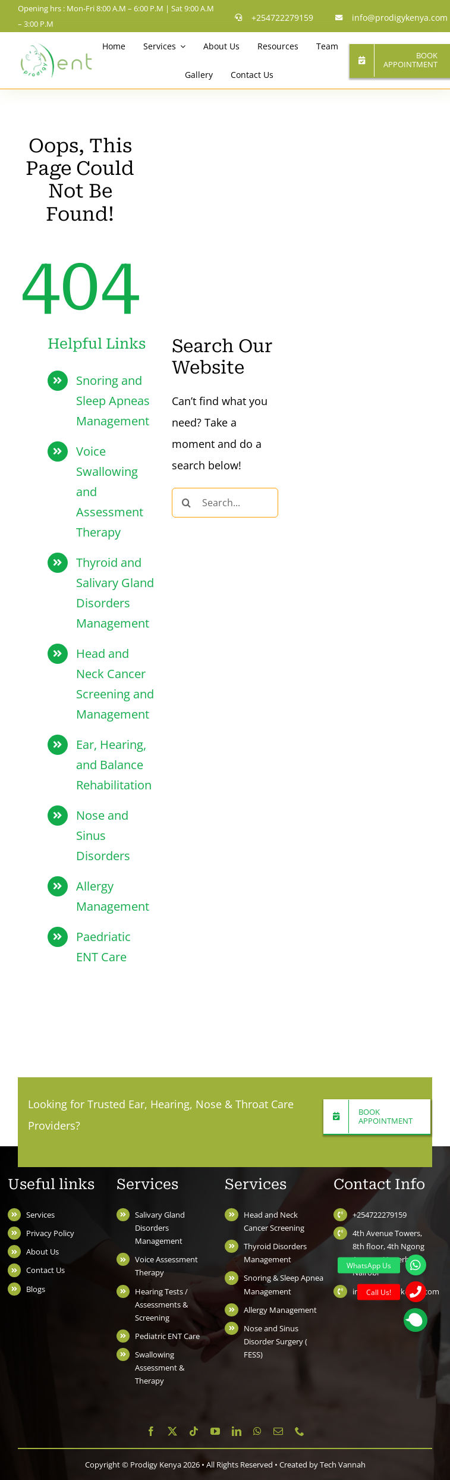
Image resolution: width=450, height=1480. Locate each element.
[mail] (278, 1431)
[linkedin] (236, 1431)
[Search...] (225, 503)
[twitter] (172, 1431)
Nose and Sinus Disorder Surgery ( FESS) (275, 1341)
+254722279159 (380, 1214)
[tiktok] (194, 1431)
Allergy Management (280, 1310)
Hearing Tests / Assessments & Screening (161, 1304)
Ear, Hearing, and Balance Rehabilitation (114, 764)
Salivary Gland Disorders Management (160, 1227)
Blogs (35, 1289)
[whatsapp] (257, 1431)
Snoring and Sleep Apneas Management (113, 400)
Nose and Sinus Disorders (103, 835)
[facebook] (151, 1431)
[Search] (187, 503)
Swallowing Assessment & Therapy (159, 1367)
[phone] (299, 1431)
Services (40, 1214)
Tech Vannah (343, 1464)
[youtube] (215, 1431)
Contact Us (45, 1270)
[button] (415, 1320)
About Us (42, 1251)
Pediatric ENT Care (167, 1336)
